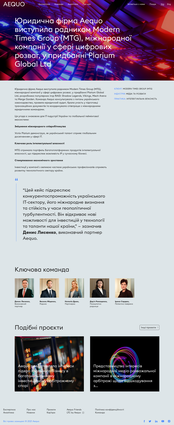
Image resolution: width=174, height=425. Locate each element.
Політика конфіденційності (109, 409)
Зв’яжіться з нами (136, 4)
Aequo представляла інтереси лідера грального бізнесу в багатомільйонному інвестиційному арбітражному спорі (46, 375)
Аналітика (73, 4)
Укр (162, 4)
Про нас (31, 409)
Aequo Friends (74, 409)
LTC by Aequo (75, 412)
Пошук (153, 4)
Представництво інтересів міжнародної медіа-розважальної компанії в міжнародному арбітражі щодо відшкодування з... (124, 375)
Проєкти (51, 409)
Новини (31, 412)
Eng (169, 4)
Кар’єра (51, 412)
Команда (59, 4)
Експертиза (44, 4)
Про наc (87, 4)
